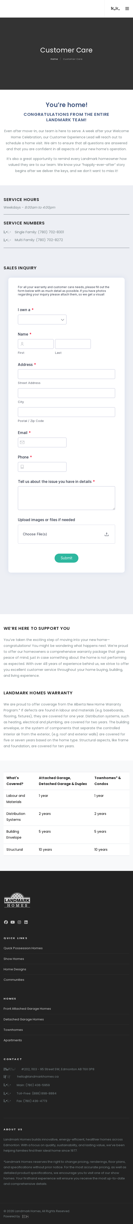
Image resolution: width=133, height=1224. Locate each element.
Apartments (13, 1040)
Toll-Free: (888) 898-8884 (36, 1093)
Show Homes (14, 959)
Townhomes (13, 1030)
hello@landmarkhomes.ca (38, 1076)
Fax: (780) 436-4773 (32, 1101)
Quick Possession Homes (23, 948)
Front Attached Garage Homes (27, 1008)
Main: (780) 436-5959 (33, 1085)
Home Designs (15, 969)
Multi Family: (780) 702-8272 (39, 240)
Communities (14, 979)
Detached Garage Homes (24, 1019)
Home (54, 59)
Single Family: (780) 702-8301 (39, 232)
